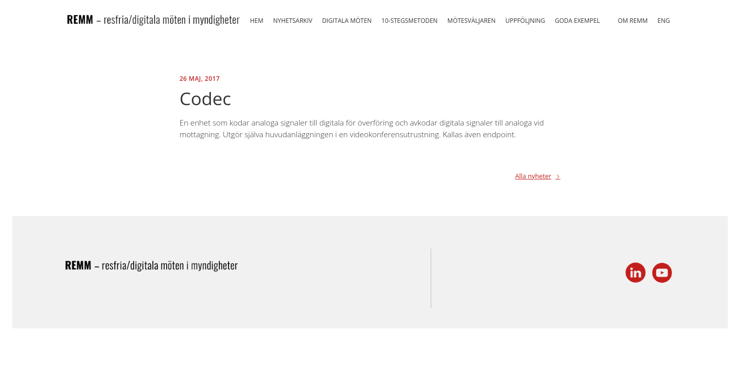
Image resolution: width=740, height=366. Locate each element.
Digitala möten (347, 20)
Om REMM (633, 20)
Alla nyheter (533, 176)
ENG (663, 20)
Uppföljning (525, 20)
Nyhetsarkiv (292, 20)
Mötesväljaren (471, 20)
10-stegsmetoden (409, 20)
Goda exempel (577, 20)
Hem (256, 20)
